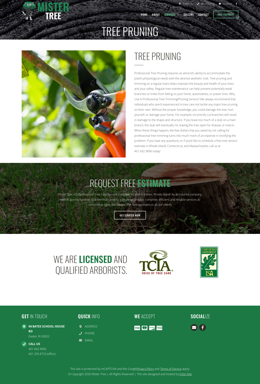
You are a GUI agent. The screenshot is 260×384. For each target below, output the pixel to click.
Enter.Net (185, 374)
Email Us (227, 3)
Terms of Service (170, 369)
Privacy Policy (145, 369)
